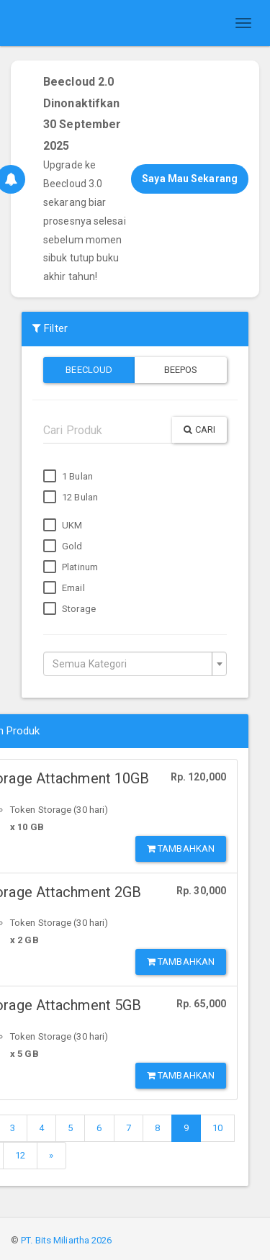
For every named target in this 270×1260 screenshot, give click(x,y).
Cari (199, 429)
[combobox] (135, 664)
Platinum (70, 567)
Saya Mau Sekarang (190, 178)
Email (64, 588)
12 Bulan (70, 497)
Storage (69, 609)
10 (217, 1127)
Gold (63, 546)
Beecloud (89, 369)
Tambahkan (181, 848)
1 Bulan (68, 476)
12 (20, 1155)
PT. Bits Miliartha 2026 (66, 1240)
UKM (62, 525)
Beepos (181, 369)
